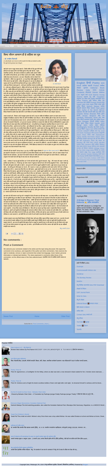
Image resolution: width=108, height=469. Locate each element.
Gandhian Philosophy (84, 117)
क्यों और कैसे (96, 138)
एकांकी (98, 158)
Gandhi (84, 137)
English (81, 82)
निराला (92, 140)
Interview (80, 102)
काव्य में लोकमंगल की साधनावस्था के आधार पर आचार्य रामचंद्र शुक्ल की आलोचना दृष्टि (33, 436)
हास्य (91, 142)
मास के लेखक (80, 161)
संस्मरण (84, 108)
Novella (90, 127)
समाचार (93, 108)
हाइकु (86, 152)
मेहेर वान (101, 116)
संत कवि (79, 140)
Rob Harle (90, 104)
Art (83, 98)
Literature (88, 144)
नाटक (87, 142)
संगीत (78, 159)
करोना (91, 125)
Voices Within (98, 92)
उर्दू (94, 127)
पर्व (103, 140)
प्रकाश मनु (87, 97)
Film (89, 152)
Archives (82, 46)
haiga (93, 152)
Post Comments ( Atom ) (41, 323)
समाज (78, 154)
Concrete (79, 131)
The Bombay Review (84, 278)
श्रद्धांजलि (101, 133)
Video (102, 137)
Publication (86, 140)
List (78, 95)
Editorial (94, 88)
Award (79, 135)
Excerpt (93, 102)
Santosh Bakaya (93, 106)
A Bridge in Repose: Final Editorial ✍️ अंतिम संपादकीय (88, 201)
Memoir (101, 110)
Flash (98, 108)
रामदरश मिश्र (80, 144)
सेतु (35, 46)
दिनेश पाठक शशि (99, 104)
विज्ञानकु (79, 125)
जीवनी (82, 119)
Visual (89, 146)
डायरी (99, 154)
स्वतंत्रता (90, 148)
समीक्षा (102, 86)
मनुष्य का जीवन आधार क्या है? (51, 150)
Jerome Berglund (89, 116)
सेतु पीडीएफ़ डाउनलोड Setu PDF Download (90, 285)
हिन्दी (88, 82)
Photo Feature (82, 100)
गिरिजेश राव (97, 150)
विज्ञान (83, 129)
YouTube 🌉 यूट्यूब (83, 322)
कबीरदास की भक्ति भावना (17, 425)
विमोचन (86, 148)
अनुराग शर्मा (84, 95)
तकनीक (87, 156)
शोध (103, 102)
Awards (62, 46)
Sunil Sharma (93, 95)
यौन (78, 152)
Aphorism (83, 154)
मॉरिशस (102, 138)
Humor (102, 148)
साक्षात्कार (79, 112)
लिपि (103, 152)
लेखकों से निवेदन (81, 289)
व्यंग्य (103, 98)
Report (98, 137)
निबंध (88, 108)
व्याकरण (82, 152)
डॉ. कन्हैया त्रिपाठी (57, 84)
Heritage (96, 148)
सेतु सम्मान (99, 140)
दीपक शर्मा (87, 98)
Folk (78, 156)
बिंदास (83, 106)
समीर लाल (101, 112)
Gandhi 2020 (99, 123)
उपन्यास (79, 148)
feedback (93, 158)
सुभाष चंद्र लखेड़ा (95, 119)
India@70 (86, 131)
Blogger (85, 464)
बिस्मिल (102, 125)
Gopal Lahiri (81, 104)
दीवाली (90, 156)
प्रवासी (92, 121)
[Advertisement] (90, 65)
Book (102, 88)
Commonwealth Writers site (86, 270)
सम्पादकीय (98, 98)
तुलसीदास (98, 152)
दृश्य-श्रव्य (101, 142)
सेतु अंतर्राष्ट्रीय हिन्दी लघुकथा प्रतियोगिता (22, 447)
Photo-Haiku (87, 158)
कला (96, 131)
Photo (84, 135)
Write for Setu (81, 296)
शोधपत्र (88, 92)
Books (20, 46)
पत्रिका (102, 158)
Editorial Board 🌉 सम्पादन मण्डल (87, 303)
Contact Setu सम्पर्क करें (84, 314)
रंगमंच (94, 156)
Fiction (96, 86)
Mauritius (79, 142)
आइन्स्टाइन (90, 138)
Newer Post (8, 316)
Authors (51, 46)
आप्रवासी (102, 146)
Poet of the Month (92, 159)
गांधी (92, 133)
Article (101, 90)
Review (80, 90)
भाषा (103, 117)
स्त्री (93, 135)
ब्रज (103, 154)
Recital (82, 156)
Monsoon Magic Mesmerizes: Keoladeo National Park (28, 403)
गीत (84, 112)
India (88, 90)
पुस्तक (86, 88)
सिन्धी (89, 135)
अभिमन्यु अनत (95, 146)
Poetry (96, 82)
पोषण (96, 125)
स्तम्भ (94, 90)
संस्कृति (85, 138)
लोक (78, 146)
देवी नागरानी (88, 112)
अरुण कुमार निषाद (82, 123)
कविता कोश (80, 311)
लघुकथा (79, 98)
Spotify (79, 329)
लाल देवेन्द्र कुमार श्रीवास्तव (18, 358)
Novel (95, 117)
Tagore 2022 (89, 129)
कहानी (90, 86)
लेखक (79, 88)
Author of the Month (90, 110)
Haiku (102, 121)
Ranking (95, 154)
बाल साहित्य (87, 102)
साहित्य (97, 121)
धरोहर (78, 106)
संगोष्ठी (84, 161)
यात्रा (97, 127)
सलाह (81, 146)
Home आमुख (9, 46)
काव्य (102, 83)
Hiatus (42, 46)
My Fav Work (81, 150)
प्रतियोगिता (79, 138)
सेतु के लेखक (80, 300)
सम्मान (85, 125)
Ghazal (99, 102)
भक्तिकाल (101, 144)
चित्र (78, 119)
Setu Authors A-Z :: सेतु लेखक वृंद (21, 347)
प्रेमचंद (96, 129)
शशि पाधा (95, 112)
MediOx (79, 281)
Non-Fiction (91, 137)
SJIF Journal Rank (83, 292)
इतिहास (92, 131)
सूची (90, 100)
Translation (100, 97)
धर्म (82, 148)
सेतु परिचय (80, 318)
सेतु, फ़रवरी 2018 (65, 228)
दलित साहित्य (95, 144)
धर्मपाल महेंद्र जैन (98, 100)
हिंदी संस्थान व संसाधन (83, 307)
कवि (94, 97)
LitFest (96, 142)
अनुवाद (93, 98)
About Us (72, 46)
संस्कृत (91, 123)
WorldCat (80, 274)
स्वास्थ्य (85, 146)
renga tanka (90, 150)
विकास (98, 156)
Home (37, 316)
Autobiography (82, 127)
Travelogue (87, 133)
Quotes (89, 154)
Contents (80, 92)
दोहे (84, 142)
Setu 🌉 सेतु (54, 6)
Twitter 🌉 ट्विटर (82, 326)
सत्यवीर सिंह (101, 129)
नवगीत (102, 150)
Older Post (65, 316)
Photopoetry (83, 159)
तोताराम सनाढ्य (100, 159)
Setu (28, 46)
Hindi (79, 86)
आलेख (84, 86)
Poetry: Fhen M (16, 370)
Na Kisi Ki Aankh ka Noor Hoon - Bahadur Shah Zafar (28, 392)
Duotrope (80, 266)
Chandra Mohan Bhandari (86, 114)
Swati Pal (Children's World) (20, 414)
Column (96, 133)
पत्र (100, 117)
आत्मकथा (86, 119)
